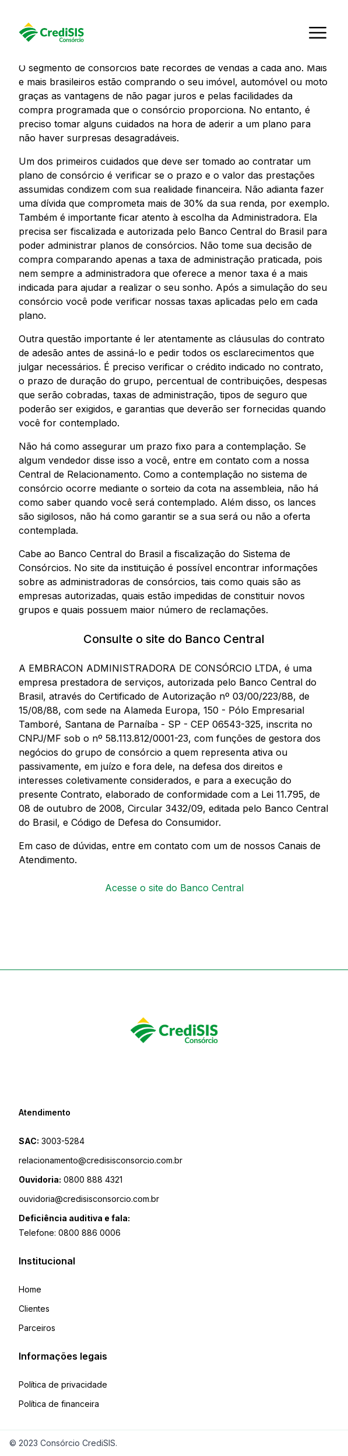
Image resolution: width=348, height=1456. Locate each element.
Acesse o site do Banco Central (174, 888)
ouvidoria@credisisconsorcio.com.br (89, 1199)
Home (30, 1289)
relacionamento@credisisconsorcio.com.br (100, 1160)
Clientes (34, 1308)
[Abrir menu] (317, 32)
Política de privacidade (63, 1384)
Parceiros (37, 1328)
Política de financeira (59, 1404)
